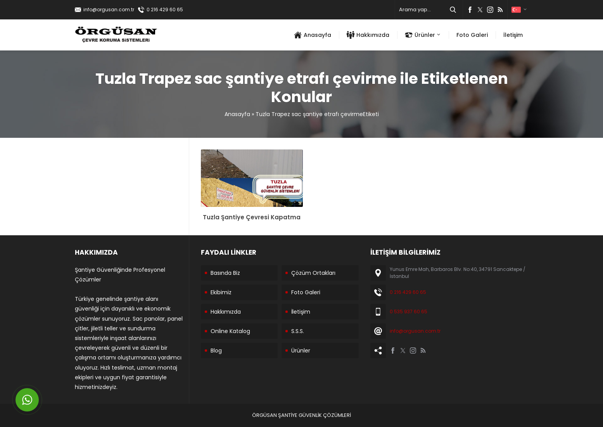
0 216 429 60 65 (165, 9)
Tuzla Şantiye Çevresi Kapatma (252, 217)
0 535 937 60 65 (408, 311)
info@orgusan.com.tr (108, 9)
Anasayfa (237, 114)
